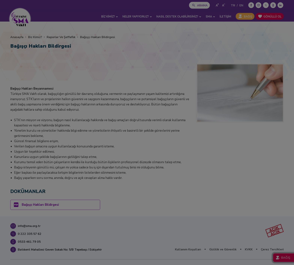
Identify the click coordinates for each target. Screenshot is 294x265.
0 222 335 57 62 (29, 234)
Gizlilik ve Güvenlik (223, 249)
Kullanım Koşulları (188, 249)
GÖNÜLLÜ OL (272, 16)
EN (241, 5)
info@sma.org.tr (29, 226)
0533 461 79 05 (29, 242)
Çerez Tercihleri (272, 249)
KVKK (249, 249)
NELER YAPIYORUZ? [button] (137, 16)
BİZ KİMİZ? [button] (109, 16)
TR (233, 5)
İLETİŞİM (225, 16)
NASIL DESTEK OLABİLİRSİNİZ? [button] (178, 16)
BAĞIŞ (248, 16)
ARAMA (202, 5)
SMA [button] (210, 16)
